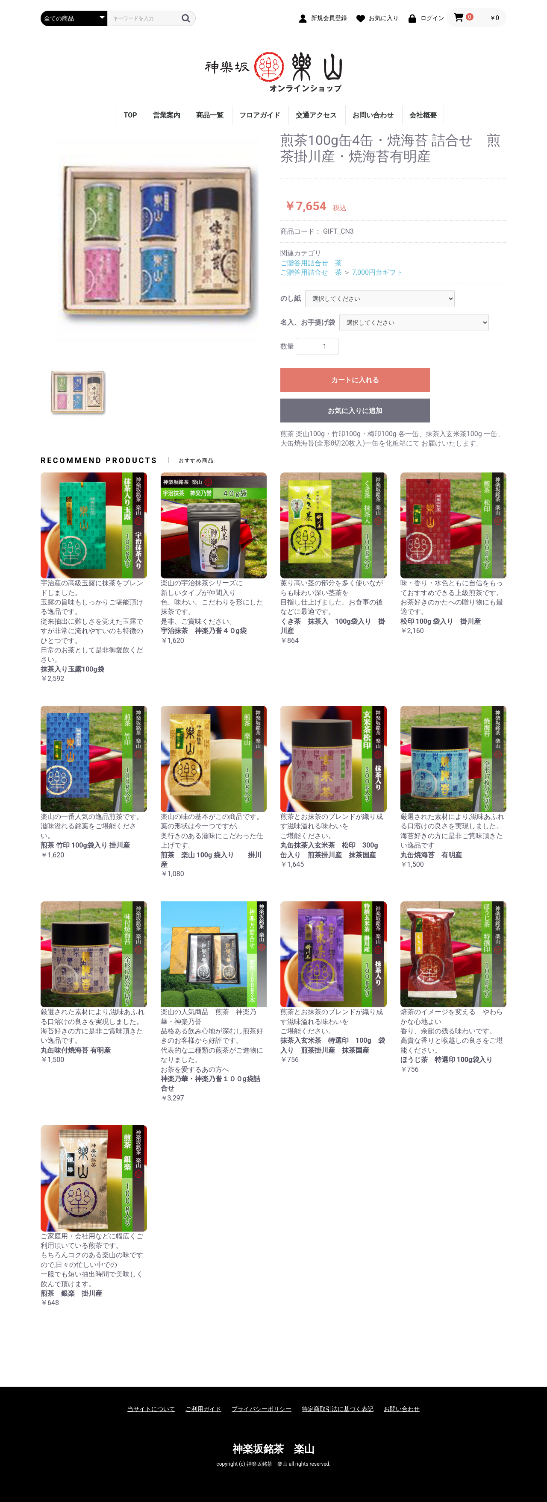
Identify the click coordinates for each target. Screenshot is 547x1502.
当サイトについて (151, 1408)
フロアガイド (259, 115)
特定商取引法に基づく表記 (337, 1408)
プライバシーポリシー (261, 1408)
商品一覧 (210, 115)
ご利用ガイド (203, 1408)
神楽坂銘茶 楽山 (273, 1449)
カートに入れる (355, 380)
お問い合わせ (373, 115)
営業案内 (166, 115)
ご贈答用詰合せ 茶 (311, 263)
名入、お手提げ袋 (307, 322)
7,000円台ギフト (377, 272)
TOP (130, 115)
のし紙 (290, 298)
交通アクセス (316, 115)
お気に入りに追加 (355, 411)
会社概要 (423, 115)
